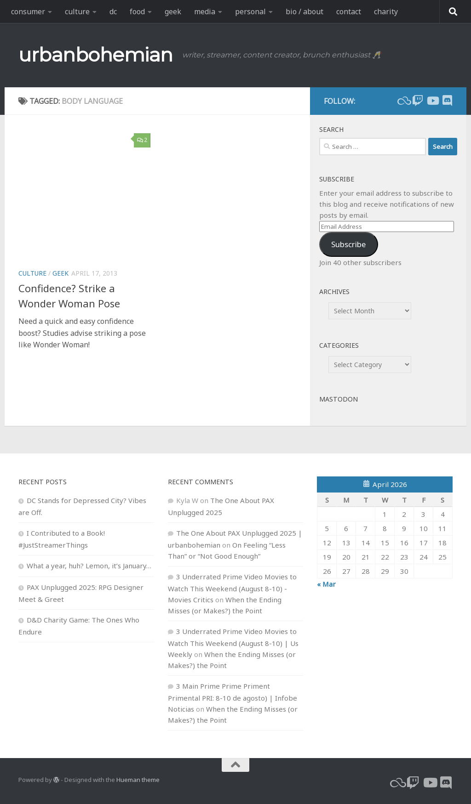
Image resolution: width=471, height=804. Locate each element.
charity (386, 11)
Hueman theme (138, 780)
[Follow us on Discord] (447, 100)
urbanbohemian (95, 55)
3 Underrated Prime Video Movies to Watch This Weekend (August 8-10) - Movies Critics (232, 588)
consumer (28, 11)
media (204, 11)
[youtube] (432, 100)
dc (113, 11)
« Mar (326, 584)
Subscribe (348, 244)
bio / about (304, 11)
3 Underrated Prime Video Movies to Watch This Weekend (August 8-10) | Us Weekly (233, 643)
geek (173, 11)
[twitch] (417, 100)
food (137, 11)
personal (250, 11)
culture (77, 11)
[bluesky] (402, 100)
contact (348, 11)
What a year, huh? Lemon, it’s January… (89, 565)
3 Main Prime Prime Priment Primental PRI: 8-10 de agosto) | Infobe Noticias (232, 697)
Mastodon (338, 399)
